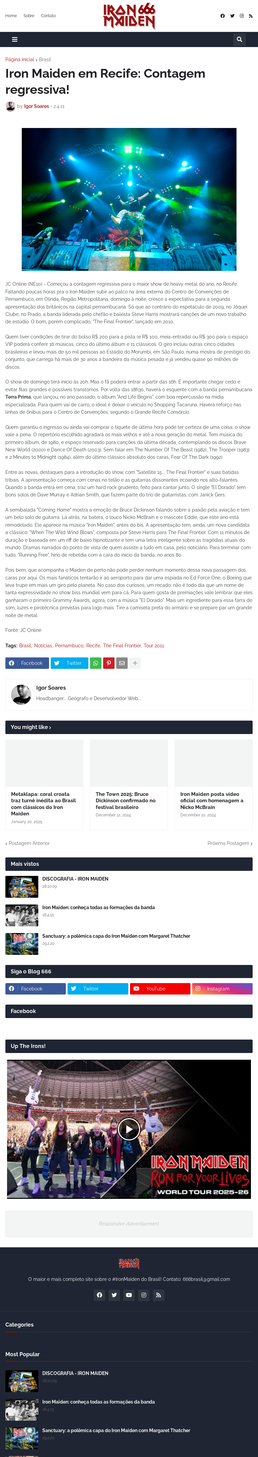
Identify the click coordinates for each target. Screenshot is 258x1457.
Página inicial (19, 59)
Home (11, 15)
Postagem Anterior (29, 843)
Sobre (29, 15)
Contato (48, 15)
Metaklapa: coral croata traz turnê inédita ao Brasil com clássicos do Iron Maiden (43, 804)
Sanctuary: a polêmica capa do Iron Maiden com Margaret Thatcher (116, 936)
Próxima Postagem (228, 843)
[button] (15, 39)
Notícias (43, 645)
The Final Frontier (122, 645)
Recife (93, 645)
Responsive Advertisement (129, 1224)
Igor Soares (51, 688)
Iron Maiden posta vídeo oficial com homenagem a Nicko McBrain (212, 800)
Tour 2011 (154, 645)
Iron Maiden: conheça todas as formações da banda (98, 907)
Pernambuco (69, 645)
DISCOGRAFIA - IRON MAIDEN (75, 879)
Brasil (45, 59)
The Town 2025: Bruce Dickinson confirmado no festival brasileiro (126, 800)
